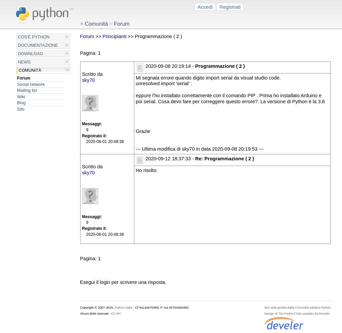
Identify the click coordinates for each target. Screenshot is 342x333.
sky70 (88, 80)
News (24, 61)
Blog (21, 102)
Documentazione (38, 45)
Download (30, 53)
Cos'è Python (34, 36)
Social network (31, 84)
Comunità (30, 70)
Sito (20, 109)
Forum (23, 77)
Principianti (115, 36)
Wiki (21, 96)
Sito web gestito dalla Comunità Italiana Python (297, 307)
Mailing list (27, 90)
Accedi (205, 7)
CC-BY (116, 313)
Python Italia (123, 307)
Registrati (229, 7)
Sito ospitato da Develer (313, 313)
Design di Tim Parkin (278, 313)
